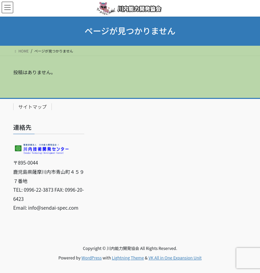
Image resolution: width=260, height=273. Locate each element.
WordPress (92, 257)
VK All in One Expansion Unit (175, 257)
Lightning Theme (128, 257)
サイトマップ (32, 106)
